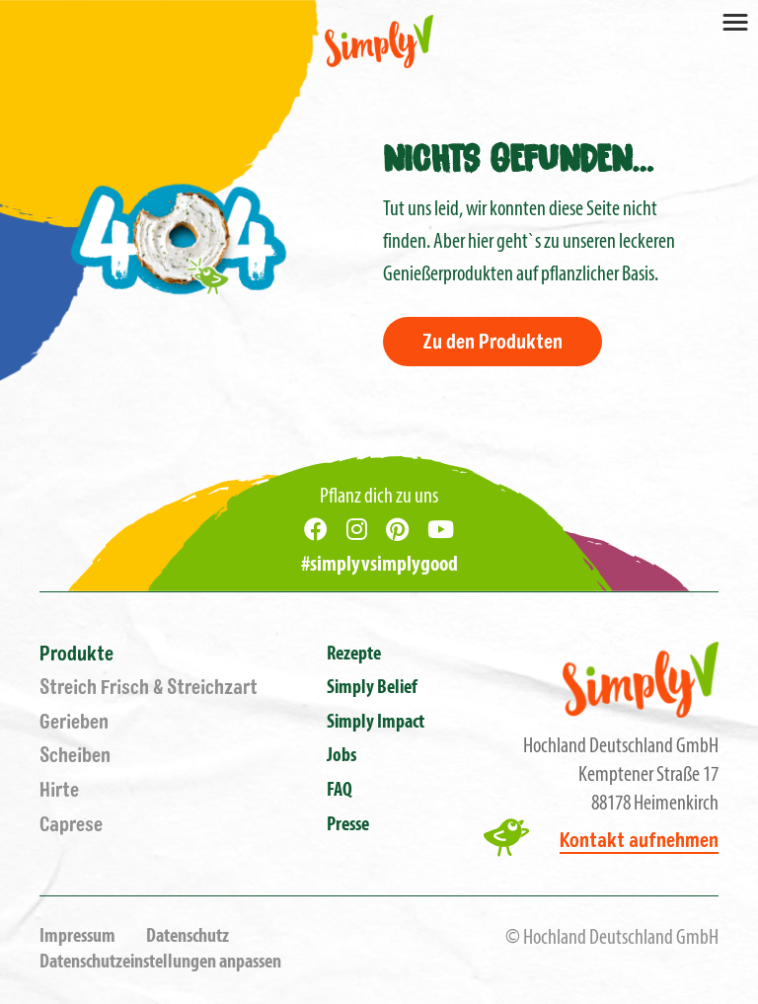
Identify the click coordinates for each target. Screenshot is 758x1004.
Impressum (77, 937)
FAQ (339, 791)
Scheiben (75, 755)
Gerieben (74, 722)
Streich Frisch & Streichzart (148, 687)
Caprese (71, 824)
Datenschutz (187, 937)
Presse (348, 825)
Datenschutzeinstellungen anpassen (160, 962)
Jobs (341, 756)
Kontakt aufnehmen (639, 840)
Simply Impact (375, 723)
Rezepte (354, 654)
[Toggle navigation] (735, 20)
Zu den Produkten (492, 342)
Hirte (59, 790)
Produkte (76, 654)
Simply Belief (372, 688)
